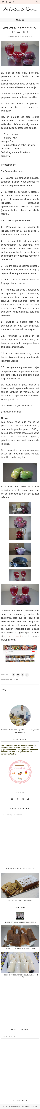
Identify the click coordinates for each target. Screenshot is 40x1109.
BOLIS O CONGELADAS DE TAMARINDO (21, 949)
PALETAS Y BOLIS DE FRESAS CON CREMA (20, 922)
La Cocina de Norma (20, 9)
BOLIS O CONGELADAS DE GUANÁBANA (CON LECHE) (21, 976)
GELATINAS (14, 680)
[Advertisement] (20, 842)
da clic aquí (14, 636)
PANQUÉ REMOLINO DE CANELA (20, 901)
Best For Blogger (32, 1106)
